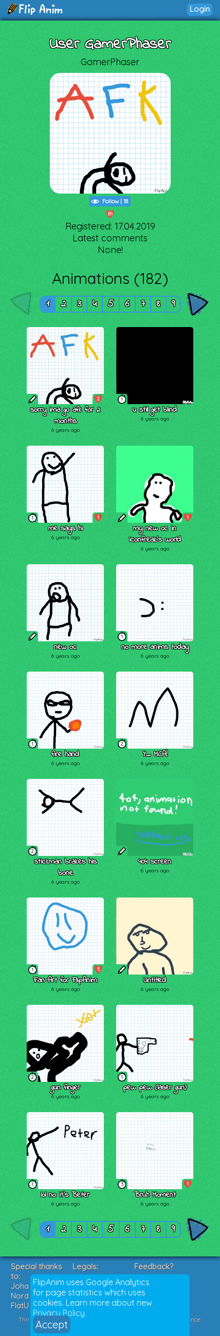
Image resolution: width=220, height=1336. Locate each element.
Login (200, 9)
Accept (51, 1324)
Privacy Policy (59, 1313)
